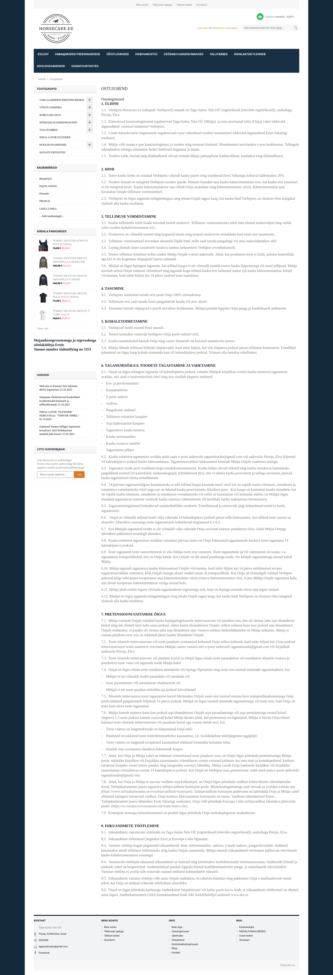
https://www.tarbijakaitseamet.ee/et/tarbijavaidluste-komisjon (146, 791)
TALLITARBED (219, 54)
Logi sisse (202, 28)
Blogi (174, 948)
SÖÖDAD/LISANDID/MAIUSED (183, 54)
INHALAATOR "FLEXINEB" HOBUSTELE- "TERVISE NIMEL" (59, 415)
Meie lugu (177, 927)
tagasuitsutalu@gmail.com (53, 946)
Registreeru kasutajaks (224, 28)
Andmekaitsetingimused (185, 944)
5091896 (43, 940)
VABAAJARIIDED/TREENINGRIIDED (77, 54)
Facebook (44, 952)
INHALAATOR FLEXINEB (250, 54)
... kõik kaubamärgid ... (51, 216)
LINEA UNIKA (48, 208)
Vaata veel (42, 328)
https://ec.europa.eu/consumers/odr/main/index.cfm (149, 806)
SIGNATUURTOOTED (85, 66)
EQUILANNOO (48, 186)
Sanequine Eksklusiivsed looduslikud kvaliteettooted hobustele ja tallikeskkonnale (59, 401)
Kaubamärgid (246, 927)
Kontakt (176, 952)
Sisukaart (244, 940)
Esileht (43, 54)
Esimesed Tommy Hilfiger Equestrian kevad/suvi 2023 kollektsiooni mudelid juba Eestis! (59, 430)
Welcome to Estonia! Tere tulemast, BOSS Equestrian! (58, 388)
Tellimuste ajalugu (162, 4)
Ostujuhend (56, 79)
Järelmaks (177, 935)
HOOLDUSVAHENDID (51, 66)
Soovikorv (201, 4)
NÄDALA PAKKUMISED (252, 931)
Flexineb (44, 193)
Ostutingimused (180, 931)
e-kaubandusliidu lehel (144, 377)
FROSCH (44, 201)
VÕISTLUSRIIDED (117, 54)
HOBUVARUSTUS (146, 54)
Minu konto (142, 4)
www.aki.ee (239, 895)
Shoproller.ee (287, 965)
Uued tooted (246, 935)
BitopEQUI (45, 178)
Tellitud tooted (184, 4)
